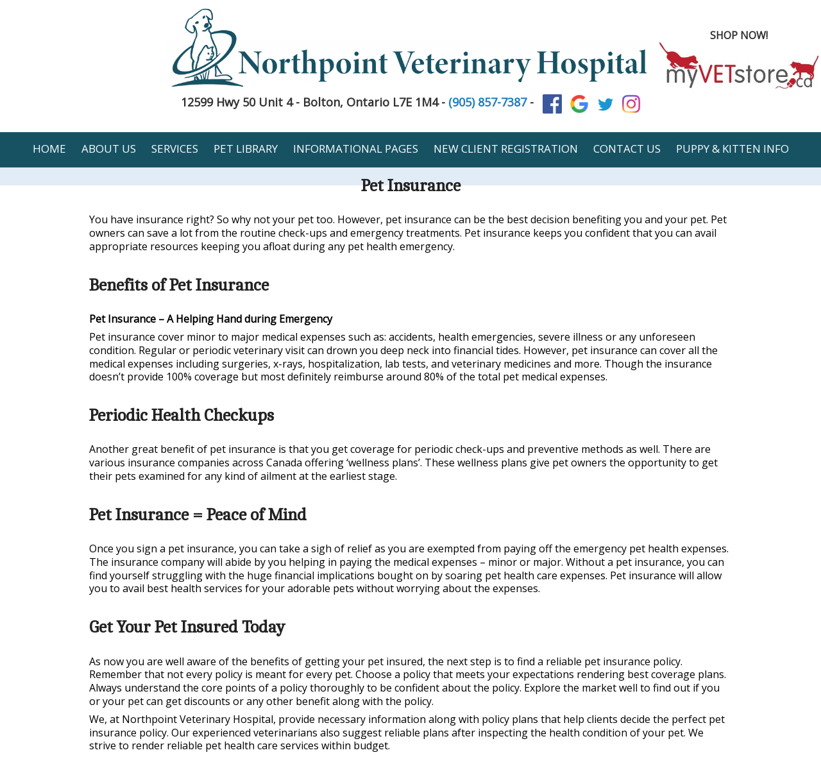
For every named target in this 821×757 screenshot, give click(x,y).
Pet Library (246, 148)
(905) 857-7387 (487, 102)
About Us (108, 148)
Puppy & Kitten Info (732, 148)
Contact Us (627, 148)
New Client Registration (506, 148)
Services (174, 148)
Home (49, 148)
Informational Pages (355, 148)
